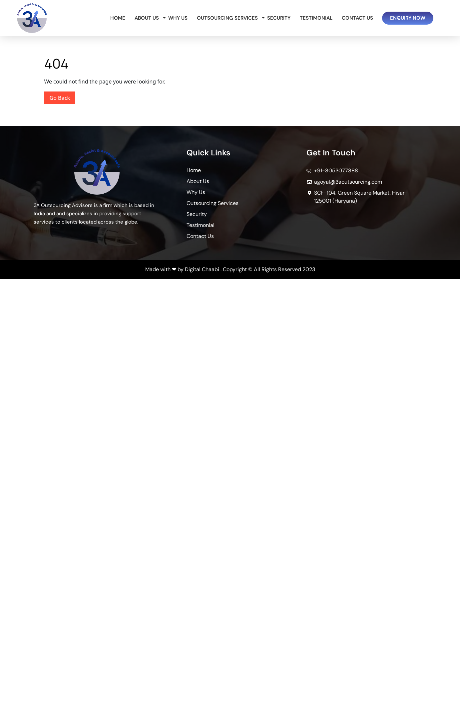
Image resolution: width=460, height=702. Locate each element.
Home (117, 18)
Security (278, 18)
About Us (148, 18)
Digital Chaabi (202, 269)
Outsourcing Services (228, 18)
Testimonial (316, 18)
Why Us (178, 18)
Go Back (63, 96)
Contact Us (357, 18)
